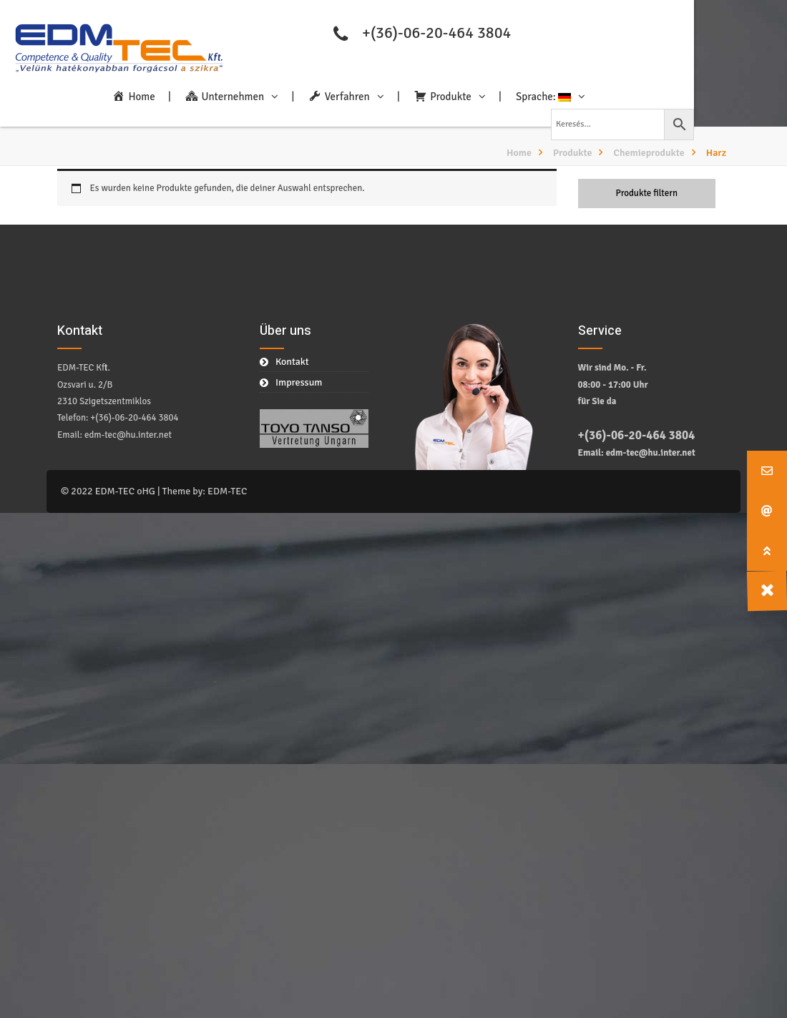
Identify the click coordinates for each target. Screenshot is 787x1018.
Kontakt (292, 362)
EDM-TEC (227, 491)
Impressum (299, 382)
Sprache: (543, 96)
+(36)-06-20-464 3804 (436, 32)
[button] (767, 551)
